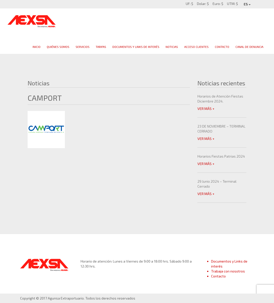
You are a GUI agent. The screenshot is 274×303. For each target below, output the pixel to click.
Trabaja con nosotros (228, 271)
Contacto (222, 46)
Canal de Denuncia (249, 46)
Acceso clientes (196, 46)
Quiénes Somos (58, 46)
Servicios (83, 46)
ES (247, 4)
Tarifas (101, 46)
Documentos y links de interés (135, 46)
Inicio (37, 46)
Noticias (172, 46)
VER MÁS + (205, 108)
